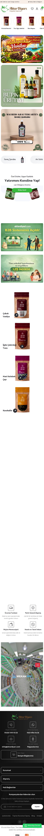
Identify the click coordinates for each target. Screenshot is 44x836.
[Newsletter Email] (22, 806)
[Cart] (41, 8)
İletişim (39, 816)
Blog (33, 816)
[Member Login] (37, 8)
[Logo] (14, 8)
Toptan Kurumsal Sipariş (21, 816)
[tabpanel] (22, 49)
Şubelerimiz (6, 816)
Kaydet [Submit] (37, 807)
